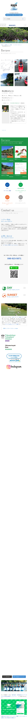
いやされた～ (18, 175)
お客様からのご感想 (8, 44)
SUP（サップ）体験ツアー (18, 317)
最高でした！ (18, 159)
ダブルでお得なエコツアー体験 (11, 324)
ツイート (4, 130)
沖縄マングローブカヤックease (10, 328)
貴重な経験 (4, 159)
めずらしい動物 (5, 175)
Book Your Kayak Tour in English (14, 14)
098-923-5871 (12, 25)
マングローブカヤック (17, 44)
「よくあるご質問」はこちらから (10, 245)
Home (2, 44)
